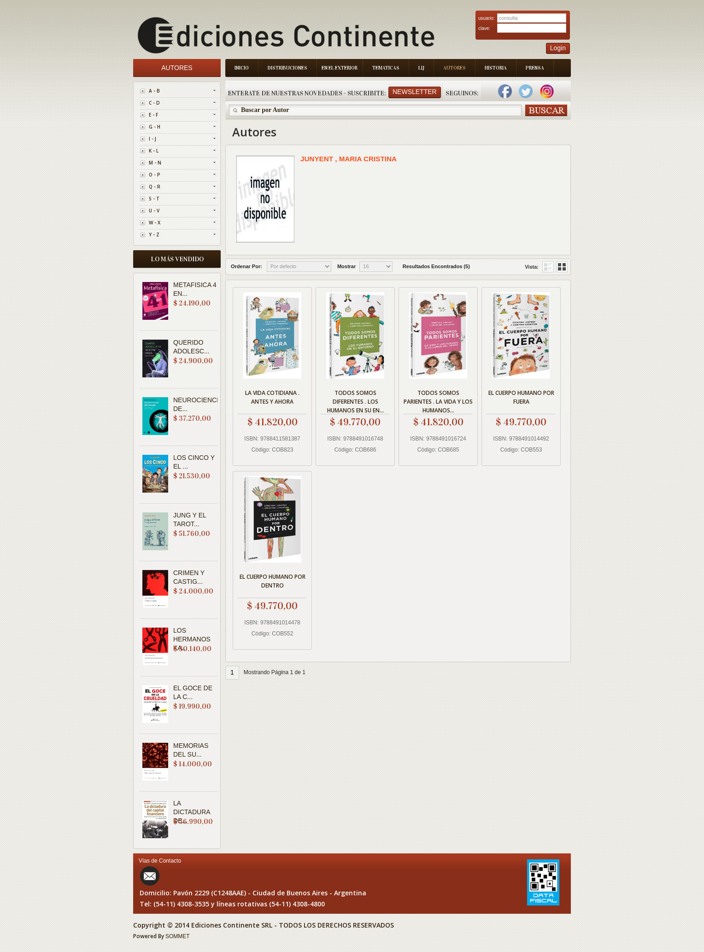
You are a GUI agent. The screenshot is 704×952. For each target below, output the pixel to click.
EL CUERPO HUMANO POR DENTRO (272, 581)
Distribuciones (287, 68)
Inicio (242, 68)
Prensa (535, 68)
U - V (154, 210)
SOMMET (177, 936)
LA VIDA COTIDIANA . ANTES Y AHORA (272, 397)
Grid (548, 266)
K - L (153, 150)
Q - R (154, 186)
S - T (154, 198)
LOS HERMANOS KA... (192, 639)
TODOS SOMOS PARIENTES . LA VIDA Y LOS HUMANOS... (438, 400)
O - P (154, 174)
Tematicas (385, 68)
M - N (155, 162)
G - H (154, 126)
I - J (152, 138)
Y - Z (154, 234)
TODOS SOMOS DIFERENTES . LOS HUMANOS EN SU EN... (355, 400)
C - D (154, 103)
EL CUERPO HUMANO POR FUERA (521, 397)
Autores (454, 68)
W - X (154, 222)
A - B (154, 91)
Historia (496, 68)
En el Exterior (340, 68)
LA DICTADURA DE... (191, 811)
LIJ (421, 68)
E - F (153, 115)
